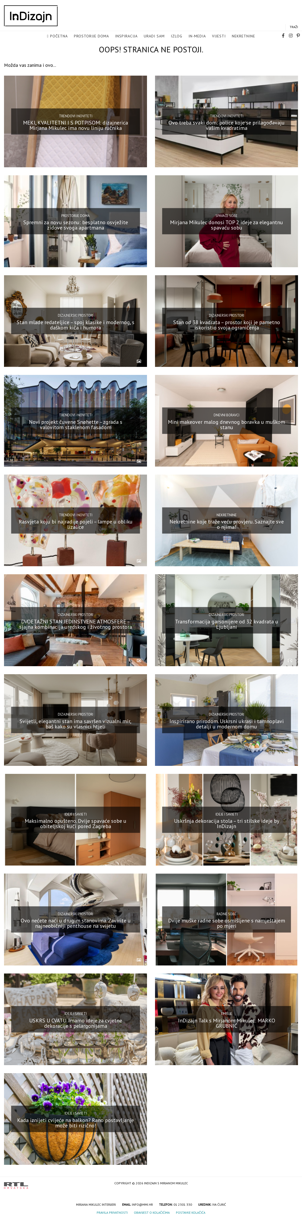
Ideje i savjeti (76, 814)
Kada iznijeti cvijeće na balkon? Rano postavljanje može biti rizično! (75, 1123)
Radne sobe (226, 914)
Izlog (176, 36)
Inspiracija (126, 36)
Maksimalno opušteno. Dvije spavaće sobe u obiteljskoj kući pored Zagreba (75, 823)
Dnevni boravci (226, 415)
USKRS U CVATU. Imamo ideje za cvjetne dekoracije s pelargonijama (75, 1023)
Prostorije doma (91, 36)
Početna (59, 36)
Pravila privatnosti (112, 1213)
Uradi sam (154, 36)
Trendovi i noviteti (75, 116)
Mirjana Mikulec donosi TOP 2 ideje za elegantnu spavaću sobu (226, 225)
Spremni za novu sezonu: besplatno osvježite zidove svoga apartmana (75, 225)
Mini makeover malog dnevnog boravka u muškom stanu (226, 424)
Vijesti (219, 36)
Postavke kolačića (190, 1213)
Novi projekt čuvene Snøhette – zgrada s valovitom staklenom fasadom (75, 424)
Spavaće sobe (226, 216)
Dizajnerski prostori (75, 315)
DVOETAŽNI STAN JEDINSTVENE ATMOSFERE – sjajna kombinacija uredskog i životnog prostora (75, 624)
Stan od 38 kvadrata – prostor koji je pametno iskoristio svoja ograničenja (226, 325)
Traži (294, 27)
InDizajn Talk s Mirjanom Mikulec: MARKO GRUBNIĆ (226, 1023)
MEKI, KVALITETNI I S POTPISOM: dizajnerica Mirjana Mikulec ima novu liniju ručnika (75, 125)
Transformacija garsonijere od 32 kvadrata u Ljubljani (226, 624)
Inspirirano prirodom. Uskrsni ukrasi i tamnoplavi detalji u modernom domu (226, 724)
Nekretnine (243, 36)
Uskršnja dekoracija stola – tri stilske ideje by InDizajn (226, 823)
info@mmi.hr (142, 1204)
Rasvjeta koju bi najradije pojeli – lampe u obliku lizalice (76, 524)
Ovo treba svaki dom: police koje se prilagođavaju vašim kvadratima (226, 125)
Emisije (226, 1013)
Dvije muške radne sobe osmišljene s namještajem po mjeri (226, 923)
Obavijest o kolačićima (152, 1213)
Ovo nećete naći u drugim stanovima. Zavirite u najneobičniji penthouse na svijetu (76, 923)
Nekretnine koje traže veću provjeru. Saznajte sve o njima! (226, 524)
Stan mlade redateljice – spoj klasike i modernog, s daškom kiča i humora (75, 325)
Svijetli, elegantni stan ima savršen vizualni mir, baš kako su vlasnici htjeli (75, 724)
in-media (197, 36)
